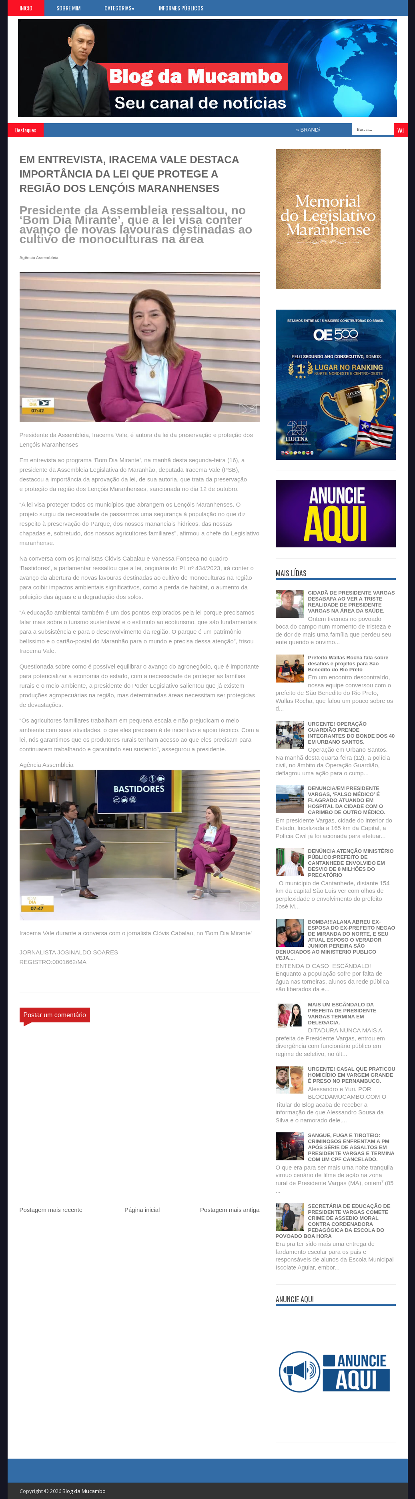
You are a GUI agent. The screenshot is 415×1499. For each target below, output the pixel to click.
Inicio (26, 8)
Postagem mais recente (51, 1209)
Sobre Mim (68, 8)
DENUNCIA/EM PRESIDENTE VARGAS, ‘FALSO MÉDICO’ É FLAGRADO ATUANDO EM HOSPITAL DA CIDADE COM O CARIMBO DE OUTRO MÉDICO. (347, 800)
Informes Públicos (181, 8)
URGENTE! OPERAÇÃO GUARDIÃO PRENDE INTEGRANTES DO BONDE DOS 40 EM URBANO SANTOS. (351, 733)
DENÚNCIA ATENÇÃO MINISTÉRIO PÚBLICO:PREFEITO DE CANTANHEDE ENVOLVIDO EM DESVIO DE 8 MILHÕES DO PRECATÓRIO (351, 863)
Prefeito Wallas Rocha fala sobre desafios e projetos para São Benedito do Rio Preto (348, 664)
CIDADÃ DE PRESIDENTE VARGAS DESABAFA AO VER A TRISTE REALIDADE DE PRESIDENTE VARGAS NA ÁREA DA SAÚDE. (351, 602)
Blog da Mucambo (84, 1491)
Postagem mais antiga (229, 1209)
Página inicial (142, 1209)
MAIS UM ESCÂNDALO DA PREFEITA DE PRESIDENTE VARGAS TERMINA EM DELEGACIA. (342, 1014)
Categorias (119, 8)
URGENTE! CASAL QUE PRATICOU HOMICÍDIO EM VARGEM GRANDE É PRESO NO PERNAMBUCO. (351, 1075)
